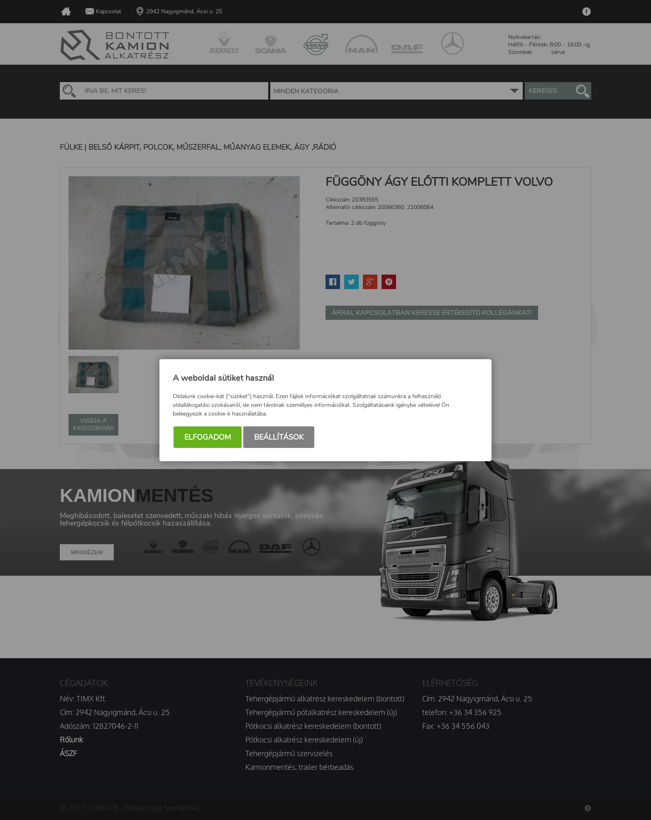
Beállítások (278, 437)
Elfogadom (207, 437)
